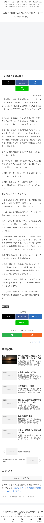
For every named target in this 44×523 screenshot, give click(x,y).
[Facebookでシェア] (22, 82)
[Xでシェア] (8, 82)
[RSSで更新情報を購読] (32, 335)
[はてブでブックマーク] (35, 82)
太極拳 (5, 307)
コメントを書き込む (22, 478)
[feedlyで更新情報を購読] (12, 335)
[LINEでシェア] (22, 88)
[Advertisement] (22, 46)
